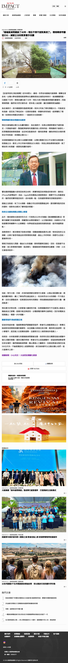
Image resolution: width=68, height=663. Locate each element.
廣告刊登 (37, 634)
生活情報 (52, 15)
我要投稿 (27, 634)
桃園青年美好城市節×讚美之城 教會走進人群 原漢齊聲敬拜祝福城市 (29, 537)
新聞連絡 (17, 634)
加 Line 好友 (17, 363)
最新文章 (6, 15)
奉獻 (58, 6)
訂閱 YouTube (33, 368)
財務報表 (31, 636)
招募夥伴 (7, 636)
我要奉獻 (11, 379)
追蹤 (26, 38)
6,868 (9, 87)
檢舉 (65, 38)
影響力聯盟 (42, 15)
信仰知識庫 (62, 15)
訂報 (54, 6)
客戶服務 (56, 634)
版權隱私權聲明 (19, 636)
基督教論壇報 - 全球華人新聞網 (10, 6)
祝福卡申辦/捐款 (43, 636)
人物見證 (27, 15)
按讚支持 (49, 363)
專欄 (34, 15)
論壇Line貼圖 (7, 647)
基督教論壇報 (16, 15)
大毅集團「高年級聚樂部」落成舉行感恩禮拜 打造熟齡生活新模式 (29, 490)
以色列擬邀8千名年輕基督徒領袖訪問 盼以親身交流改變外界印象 (28, 583)
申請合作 (46, 634)
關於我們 (7, 634)
